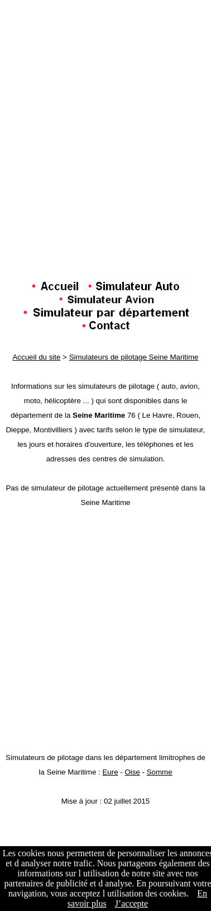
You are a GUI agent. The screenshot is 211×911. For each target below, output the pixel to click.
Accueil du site (36, 357)
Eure (110, 772)
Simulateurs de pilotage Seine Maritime (134, 357)
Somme (159, 772)
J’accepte (131, 903)
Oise (132, 772)
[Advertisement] (105, 175)
